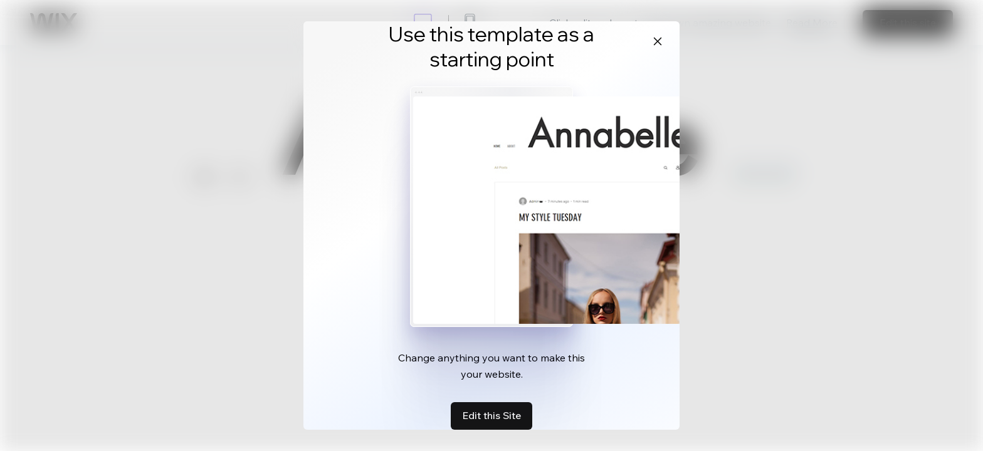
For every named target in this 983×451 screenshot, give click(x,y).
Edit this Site (491, 415)
